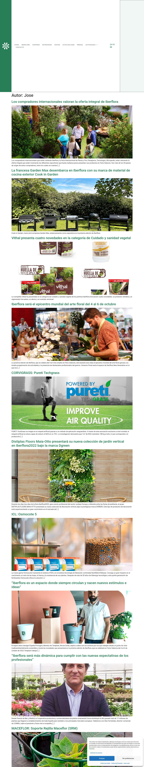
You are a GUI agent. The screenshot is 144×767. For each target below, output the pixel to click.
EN (111, 45)
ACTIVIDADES (91, 45)
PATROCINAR (47, 45)
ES (111, 47)
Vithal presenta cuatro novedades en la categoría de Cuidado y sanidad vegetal (71, 238)
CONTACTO (20, 47)
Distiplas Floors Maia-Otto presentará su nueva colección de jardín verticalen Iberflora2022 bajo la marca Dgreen (68, 443)
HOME (16, 45)
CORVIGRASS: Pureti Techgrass (36, 373)
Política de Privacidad (116, 763)
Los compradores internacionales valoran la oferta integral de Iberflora (65, 102)
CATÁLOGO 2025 (68, 45)
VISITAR (57, 45)
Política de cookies (105, 763)
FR (114, 45)
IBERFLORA (26, 45)
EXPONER (36, 45)
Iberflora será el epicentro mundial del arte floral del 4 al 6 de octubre (64, 304)
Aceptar (102, 758)
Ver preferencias (128, 758)
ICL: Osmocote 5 (24, 514)
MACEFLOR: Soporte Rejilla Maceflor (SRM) (45, 728)
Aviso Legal (127, 763)
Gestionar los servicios (96, 752)
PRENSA (80, 45)
